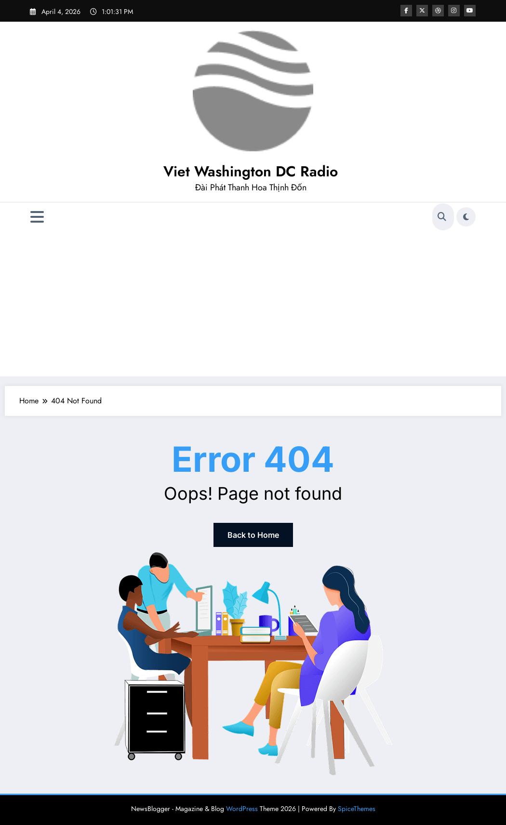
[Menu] (37, 217)
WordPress (242, 808)
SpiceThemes (356, 808)
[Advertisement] (253, 304)
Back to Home (253, 535)
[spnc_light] (466, 216)
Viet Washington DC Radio (250, 171)
